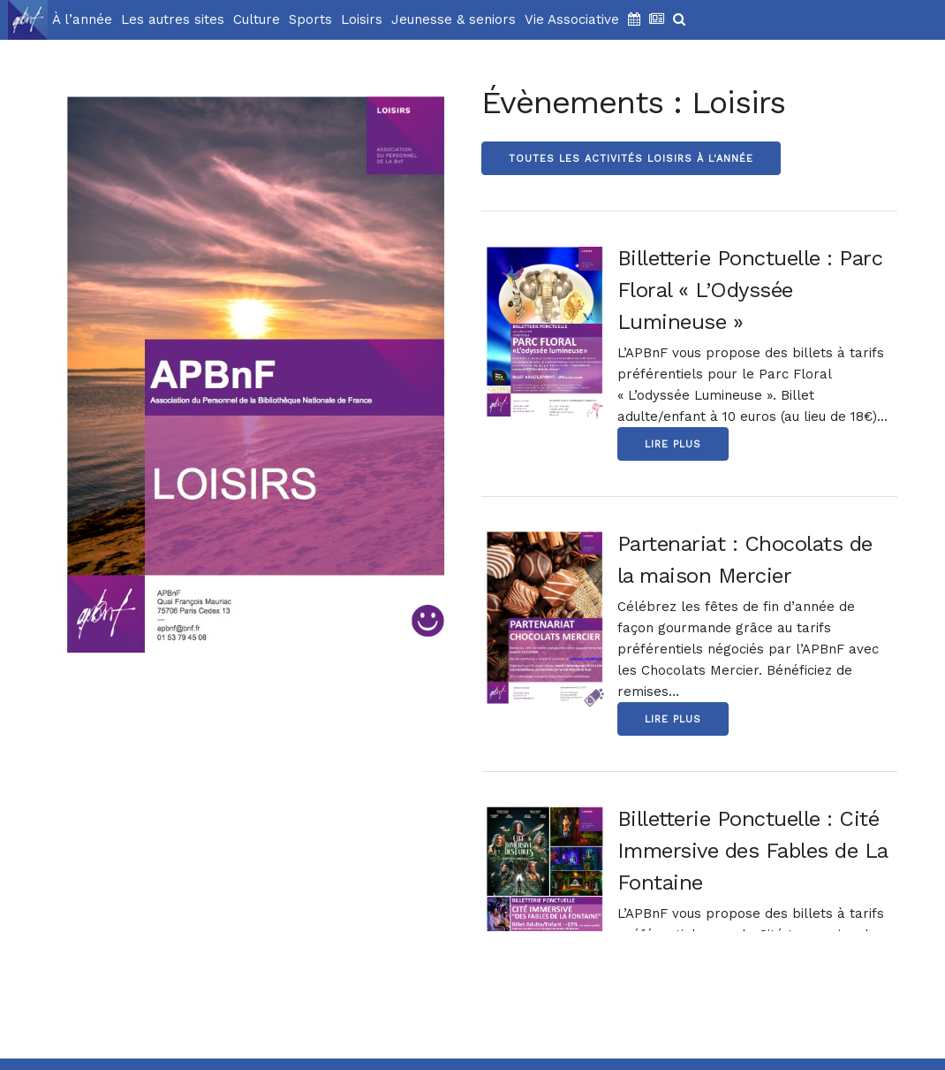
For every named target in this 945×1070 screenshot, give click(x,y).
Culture (256, 19)
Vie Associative (572, 19)
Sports (310, 19)
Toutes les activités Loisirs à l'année (631, 158)
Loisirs (361, 19)
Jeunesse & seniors (453, 19)
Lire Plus (673, 444)
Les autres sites (172, 19)
